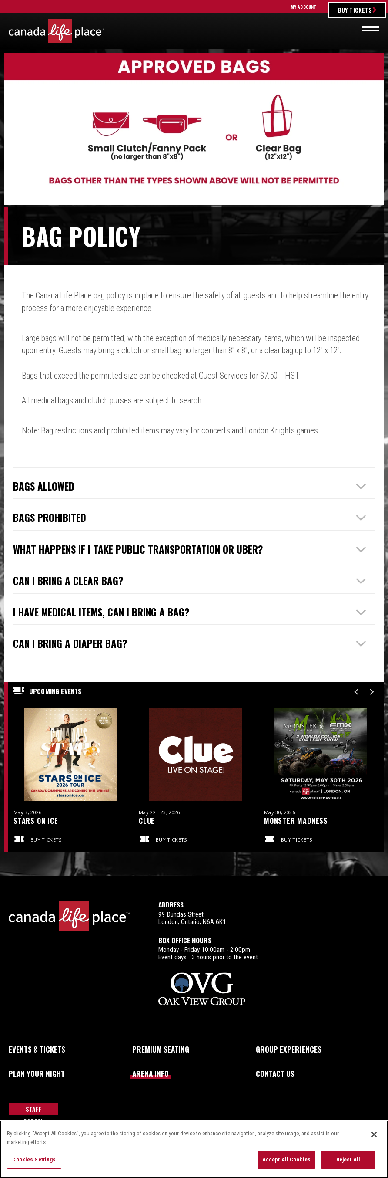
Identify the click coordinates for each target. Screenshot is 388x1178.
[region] (194, 1149)
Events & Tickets (37, 1049)
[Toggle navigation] (370, 28)
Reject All (348, 1159)
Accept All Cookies (286, 1159)
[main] (194, 464)
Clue (147, 821)
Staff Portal (33, 1110)
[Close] (374, 1134)
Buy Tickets (355, 9)
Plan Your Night (37, 1073)
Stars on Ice (35, 821)
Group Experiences (288, 1049)
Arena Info (150, 1073)
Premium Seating (160, 1049)
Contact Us (275, 1073)
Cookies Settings (34, 1159)
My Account (303, 6)
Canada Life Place (56, 30)
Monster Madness (296, 821)
